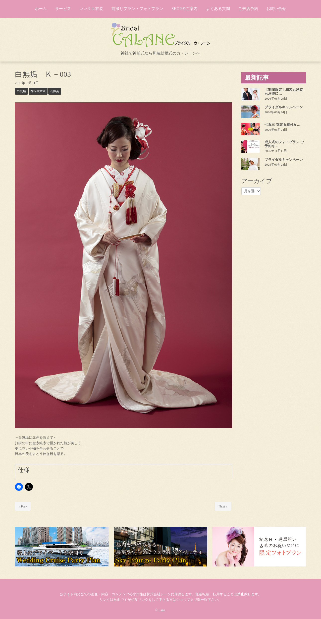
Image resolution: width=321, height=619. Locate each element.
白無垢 (21, 91)
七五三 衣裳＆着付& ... (282, 124)
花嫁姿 (54, 91)
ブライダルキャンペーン (284, 107)
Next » (222, 506)
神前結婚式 (38, 91)
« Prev (23, 506)
